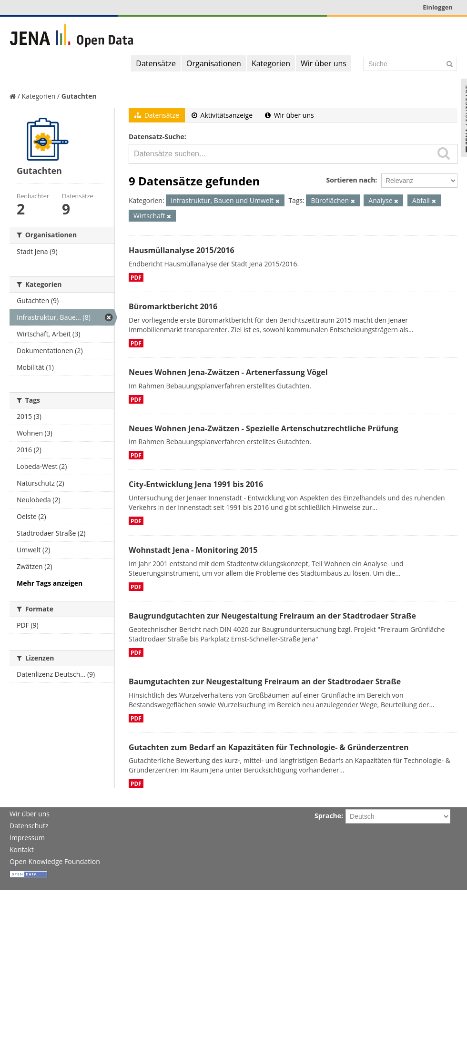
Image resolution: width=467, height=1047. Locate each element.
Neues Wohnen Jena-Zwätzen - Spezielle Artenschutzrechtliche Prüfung (263, 428)
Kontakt (22, 849)
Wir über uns (323, 63)
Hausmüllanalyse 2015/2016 (181, 250)
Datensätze (156, 63)
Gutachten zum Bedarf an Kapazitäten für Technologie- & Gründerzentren (268, 747)
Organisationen (213, 63)
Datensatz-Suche (156, 136)
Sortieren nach (350, 179)
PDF (136, 277)
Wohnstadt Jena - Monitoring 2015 (193, 550)
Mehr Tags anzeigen (49, 583)
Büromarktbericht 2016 (173, 306)
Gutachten (79, 96)
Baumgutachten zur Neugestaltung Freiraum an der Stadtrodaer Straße (265, 681)
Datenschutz (29, 825)
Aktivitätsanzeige (222, 115)
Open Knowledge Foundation (55, 861)
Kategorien (271, 63)
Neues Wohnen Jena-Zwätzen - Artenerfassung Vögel (228, 372)
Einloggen (438, 7)
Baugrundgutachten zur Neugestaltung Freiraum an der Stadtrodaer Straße (272, 615)
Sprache (328, 815)
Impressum (27, 837)
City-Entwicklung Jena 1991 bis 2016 (196, 484)
